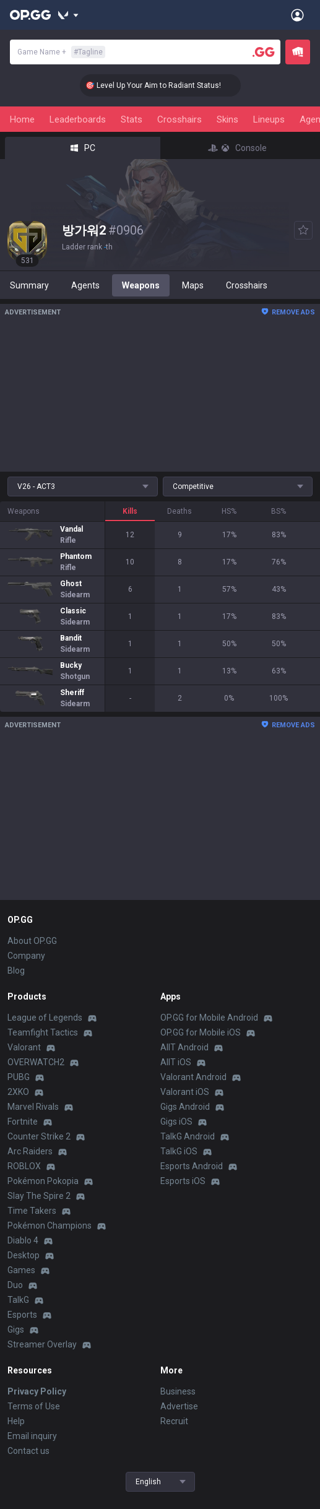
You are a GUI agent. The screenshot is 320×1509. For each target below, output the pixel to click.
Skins (227, 119)
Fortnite (22, 1121)
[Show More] (68, 14)
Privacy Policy (36, 1391)
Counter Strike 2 (39, 1136)
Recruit (174, 1421)
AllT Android (184, 1047)
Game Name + (61, 52)
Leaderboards (78, 119)
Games (21, 1270)
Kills (130, 511)
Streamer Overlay (42, 1344)
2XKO (18, 1092)
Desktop (23, 1255)
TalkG (18, 1300)
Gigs (15, 1329)
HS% (229, 511)
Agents (85, 285)
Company (26, 956)
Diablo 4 (22, 1240)
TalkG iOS (178, 1151)
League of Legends (44, 1018)
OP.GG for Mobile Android (209, 1018)
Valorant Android (193, 1077)
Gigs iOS (176, 1121)
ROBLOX (24, 1166)
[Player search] (264, 52)
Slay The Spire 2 (39, 1196)
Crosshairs (179, 119)
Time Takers (31, 1211)
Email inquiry (32, 1436)
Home (22, 119)
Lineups (269, 119)
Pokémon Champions (49, 1225)
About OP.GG (32, 941)
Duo (15, 1285)
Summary (29, 285)
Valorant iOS (184, 1092)
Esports (22, 1315)
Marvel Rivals (33, 1107)
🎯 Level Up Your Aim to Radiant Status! (165, 85)
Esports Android (191, 1166)
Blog (16, 970)
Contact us (28, 1451)
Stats (131, 119)
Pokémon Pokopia (43, 1181)
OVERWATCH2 (35, 1062)
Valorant (24, 1047)
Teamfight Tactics (42, 1032)
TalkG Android (187, 1136)
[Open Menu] (297, 14)
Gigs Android (185, 1107)
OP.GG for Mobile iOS (200, 1032)
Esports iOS (182, 1181)
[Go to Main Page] (30, 15)
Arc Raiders (30, 1151)
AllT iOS (175, 1062)
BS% (278, 511)
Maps (193, 285)
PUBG (18, 1077)
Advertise (179, 1406)
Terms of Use (33, 1406)
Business (178, 1391)
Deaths (179, 511)
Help (16, 1421)
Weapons (141, 285)
